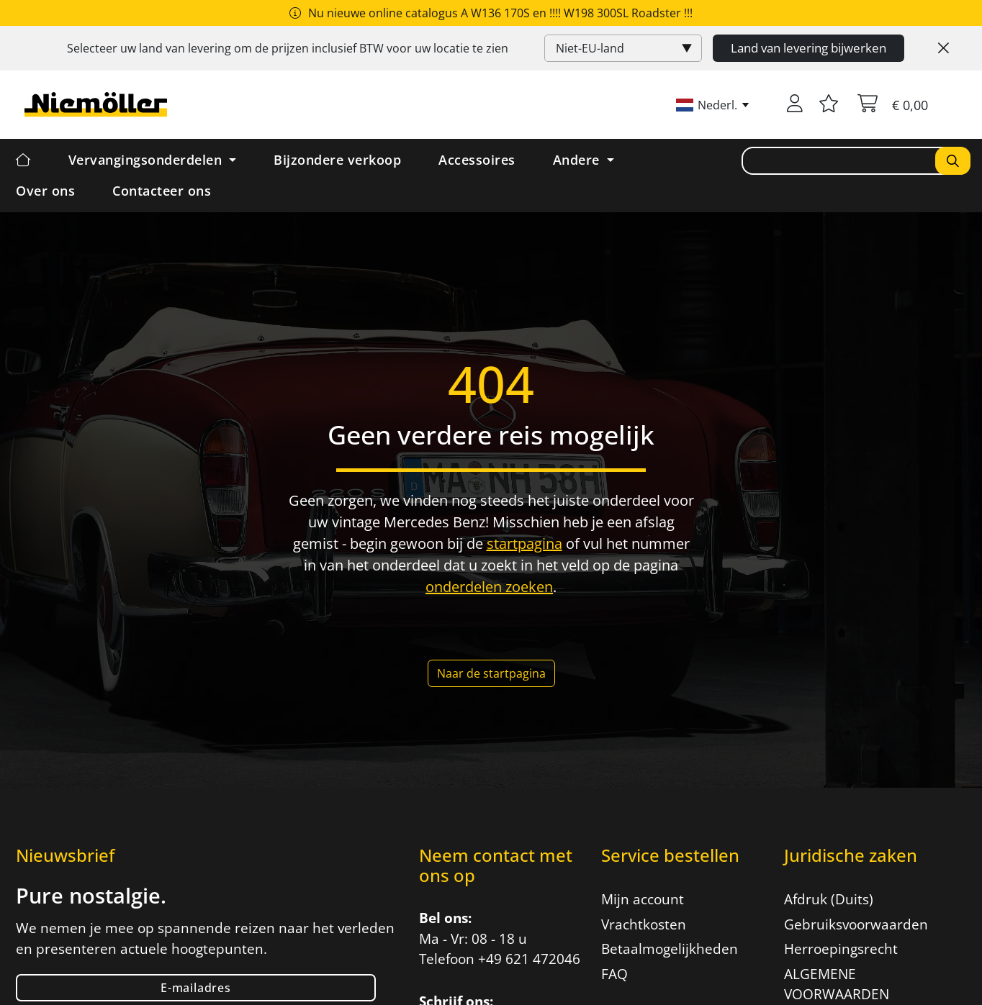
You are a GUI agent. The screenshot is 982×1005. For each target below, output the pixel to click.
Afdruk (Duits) (828, 899)
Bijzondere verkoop (337, 159)
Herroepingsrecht (841, 949)
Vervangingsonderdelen (147, 159)
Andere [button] (578, 159)
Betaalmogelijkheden (669, 949)
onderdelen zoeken (489, 586)
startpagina (524, 543)
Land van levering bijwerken (808, 48)
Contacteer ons (161, 190)
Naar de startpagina (491, 673)
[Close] (943, 48)
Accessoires (476, 159)
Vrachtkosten (643, 924)
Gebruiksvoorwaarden (856, 924)
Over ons (45, 190)
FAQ (614, 974)
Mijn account (642, 899)
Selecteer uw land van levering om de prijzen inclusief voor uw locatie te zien (287, 48)
